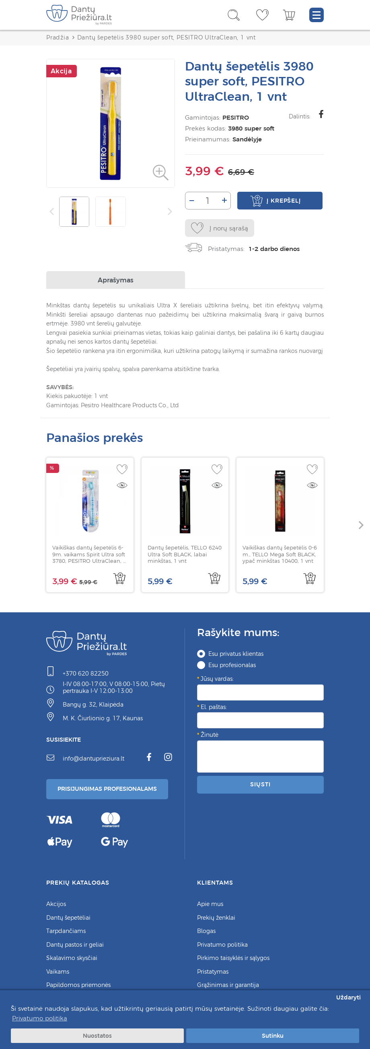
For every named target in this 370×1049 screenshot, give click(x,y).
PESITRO (235, 117)
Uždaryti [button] (348, 997)
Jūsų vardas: (217, 679)
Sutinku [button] (273, 1035)
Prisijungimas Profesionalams (107, 789)
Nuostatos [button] (97, 1035)
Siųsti (260, 784)
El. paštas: (214, 707)
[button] (361, 525)
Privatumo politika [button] (39, 1018)
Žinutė (209, 735)
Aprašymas (116, 280)
